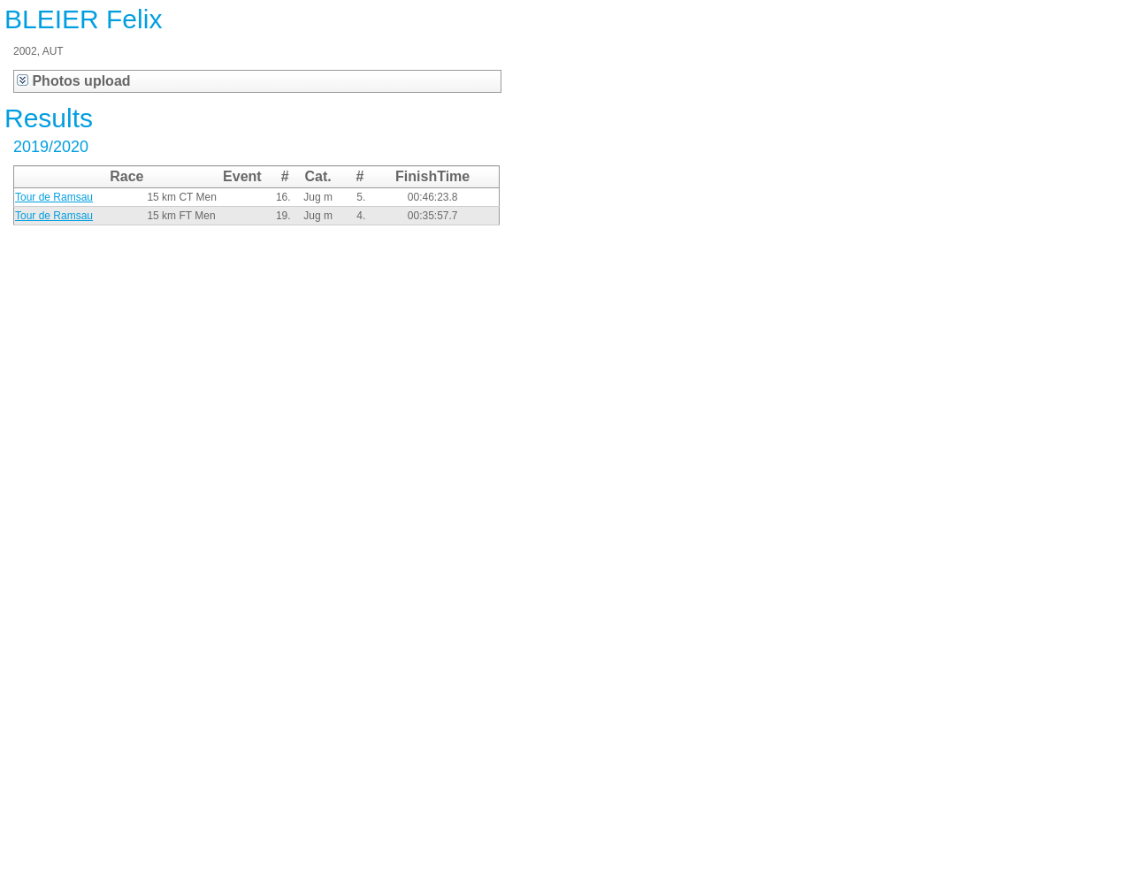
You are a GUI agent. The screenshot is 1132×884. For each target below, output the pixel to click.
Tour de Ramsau (54, 197)
